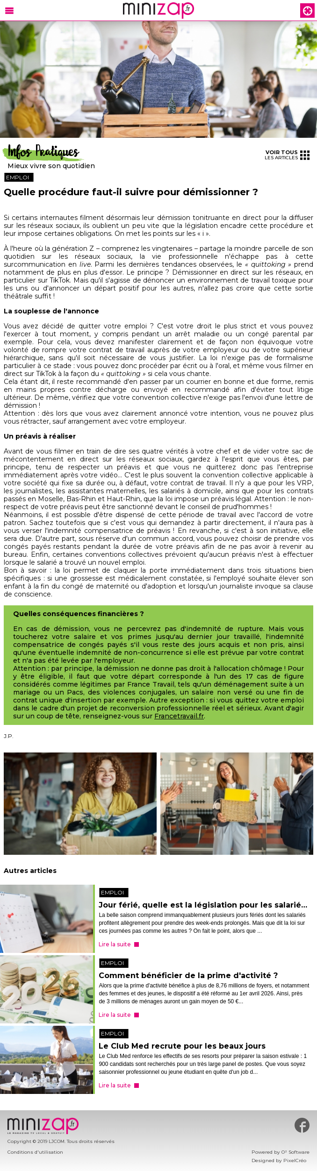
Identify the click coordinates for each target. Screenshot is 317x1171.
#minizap (302, 1125)
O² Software (295, 1152)
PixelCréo (294, 1160)
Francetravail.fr (179, 716)
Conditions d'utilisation (35, 1152)
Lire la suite (115, 944)
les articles (287, 155)
